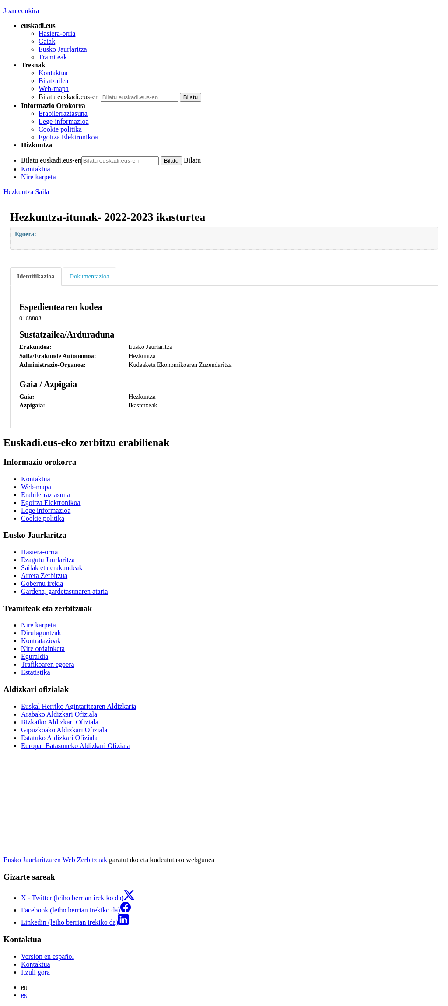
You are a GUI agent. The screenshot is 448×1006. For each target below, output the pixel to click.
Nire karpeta (38, 177)
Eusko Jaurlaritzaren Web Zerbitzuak (55, 859)
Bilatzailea (53, 80)
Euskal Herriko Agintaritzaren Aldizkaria (78, 706)
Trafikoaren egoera (47, 664)
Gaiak (46, 41)
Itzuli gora (35, 972)
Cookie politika (60, 129)
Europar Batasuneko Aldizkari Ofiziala (75, 745)
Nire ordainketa (43, 648)
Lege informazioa (45, 510)
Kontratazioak (41, 640)
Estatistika (35, 672)
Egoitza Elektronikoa (68, 137)
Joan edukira (21, 10)
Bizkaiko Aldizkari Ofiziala (59, 722)
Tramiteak (52, 57)
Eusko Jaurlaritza (62, 49)
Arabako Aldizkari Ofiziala (59, 714)
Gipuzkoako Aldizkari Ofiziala (64, 730)
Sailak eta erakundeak (51, 567)
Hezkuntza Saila (26, 191)
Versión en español (47, 956)
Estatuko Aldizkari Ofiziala (59, 737)
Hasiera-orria (56, 33)
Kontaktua (53, 73)
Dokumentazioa (89, 276)
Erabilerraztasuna (63, 113)
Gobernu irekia (42, 583)
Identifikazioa (36, 276)
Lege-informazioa (63, 121)
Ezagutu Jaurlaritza (48, 560)
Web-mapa (53, 88)
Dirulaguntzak (41, 633)
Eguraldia (34, 656)
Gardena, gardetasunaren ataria (64, 591)
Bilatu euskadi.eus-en (68, 97)
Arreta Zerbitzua (44, 575)
